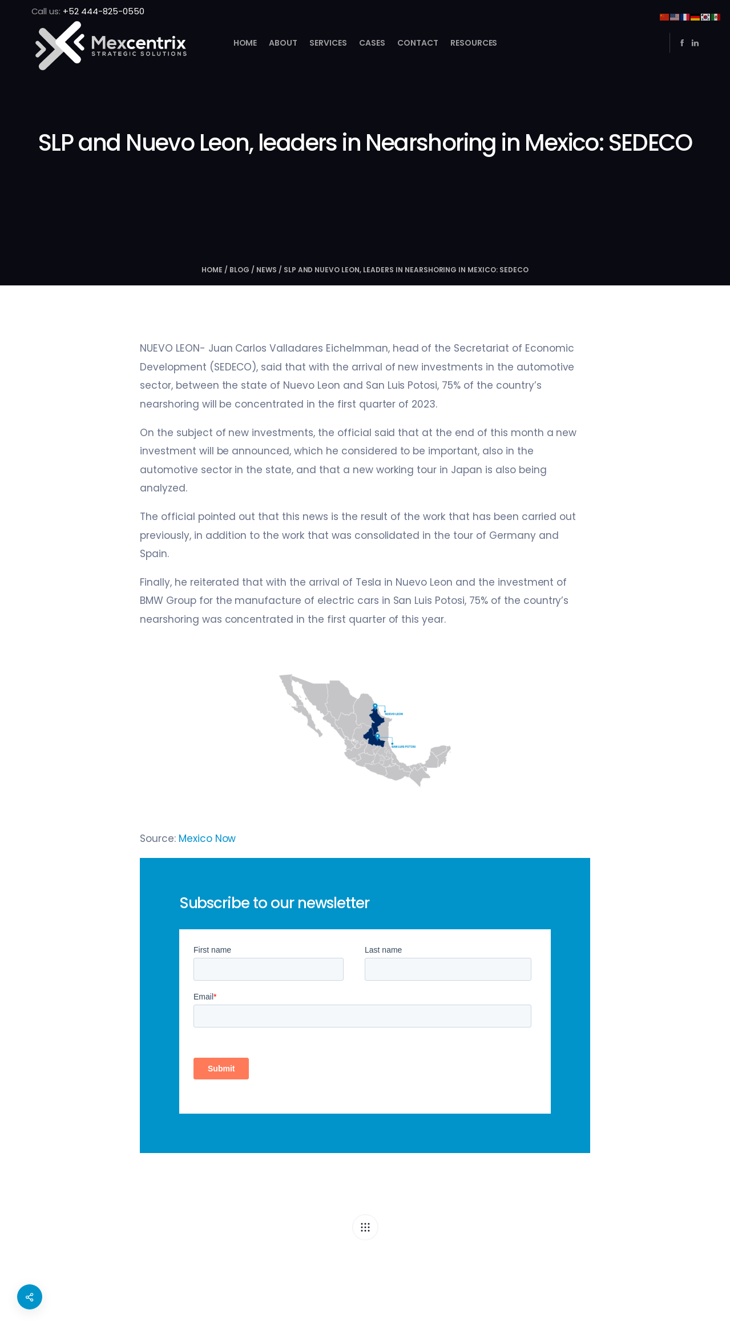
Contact (417, 43)
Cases (372, 43)
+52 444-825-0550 (103, 11)
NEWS (266, 270)
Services (328, 43)
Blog (239, 270)
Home (245, 43)
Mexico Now (207, 838)
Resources (473, 43)
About (283, 43)
